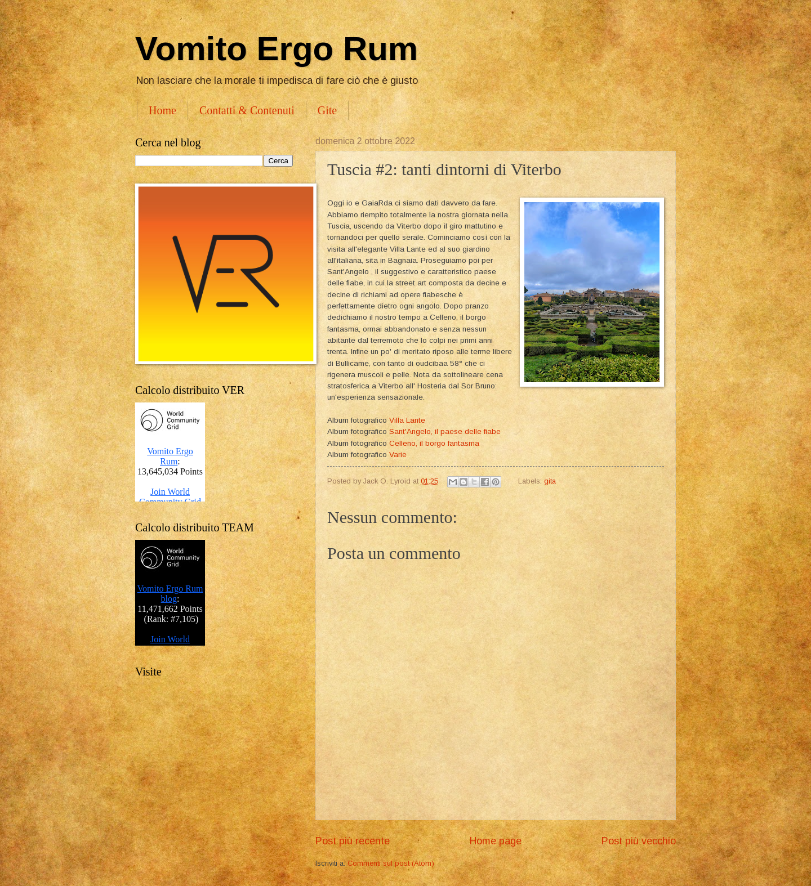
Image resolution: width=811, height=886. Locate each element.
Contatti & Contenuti (247, 110)
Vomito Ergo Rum (276, 49)
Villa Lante (407, 420)
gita (550, 481)
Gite (327, 110)
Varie (398, 454)
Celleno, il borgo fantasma (434, 443)
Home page (496, 841)
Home (162, 110)
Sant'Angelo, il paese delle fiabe (446, 431)
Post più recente (352, 841)
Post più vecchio (638, 841)
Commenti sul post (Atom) (390, 863)
